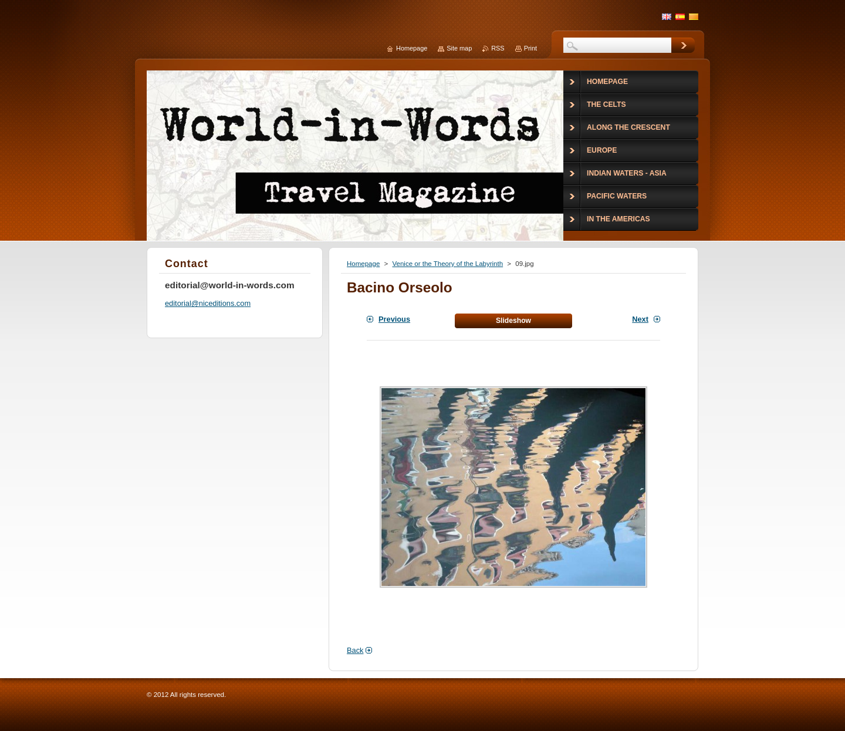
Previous (394, 319)
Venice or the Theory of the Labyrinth (447, 263)
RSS (497, 48)
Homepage (363, 263)
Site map (459, 48)
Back (355, 650)
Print (530, 48)
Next (640, 319)
